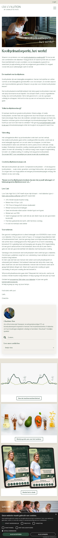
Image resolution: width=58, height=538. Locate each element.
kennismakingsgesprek (9, 282)
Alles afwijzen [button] (43, 534)
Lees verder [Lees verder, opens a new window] (50, 520)
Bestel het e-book (29, 492)
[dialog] (29, 525)
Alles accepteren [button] (15, 534)
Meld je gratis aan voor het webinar (29, 439)
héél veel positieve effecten (11, 196)
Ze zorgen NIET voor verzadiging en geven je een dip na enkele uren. (25, 154)
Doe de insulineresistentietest (29, 398)
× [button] (56, 514)
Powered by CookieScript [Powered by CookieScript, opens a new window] (50, 537)
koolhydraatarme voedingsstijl (34, 57)
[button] (29, 531)
